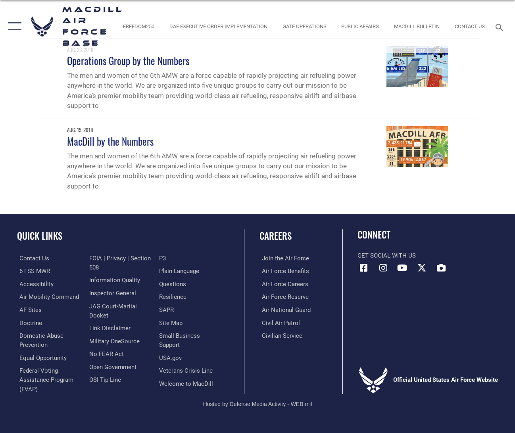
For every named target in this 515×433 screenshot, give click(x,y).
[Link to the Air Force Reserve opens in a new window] (282, 296)
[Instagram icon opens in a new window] (383, 268)
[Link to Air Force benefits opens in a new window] (283, 271)
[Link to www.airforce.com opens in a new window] (283, 258)
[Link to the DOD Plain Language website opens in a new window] (180, 283)
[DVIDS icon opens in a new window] (441, 268)
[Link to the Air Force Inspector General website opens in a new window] (111, 305)
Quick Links (39, 235)
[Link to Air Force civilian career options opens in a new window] (279, 334)
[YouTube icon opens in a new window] (402, 268)
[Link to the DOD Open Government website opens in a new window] (112, 378)
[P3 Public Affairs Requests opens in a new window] (163, 271)
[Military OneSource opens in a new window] (113, 352)
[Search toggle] (500, 26)
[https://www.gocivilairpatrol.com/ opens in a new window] (278, 321)
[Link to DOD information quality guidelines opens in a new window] (113, 292)
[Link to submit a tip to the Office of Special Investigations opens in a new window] (176, 258)
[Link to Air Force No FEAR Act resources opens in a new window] (105, 365)
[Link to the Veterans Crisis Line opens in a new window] (186, 372)
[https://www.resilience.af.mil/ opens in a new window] (173, 309)
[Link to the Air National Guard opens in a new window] (283, 309)
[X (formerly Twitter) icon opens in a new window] (422, 268)
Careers (275, 235)
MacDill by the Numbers (110, 141)
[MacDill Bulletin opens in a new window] (416, 26)
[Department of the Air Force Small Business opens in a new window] (191, 347)
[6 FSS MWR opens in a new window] (32, 271)
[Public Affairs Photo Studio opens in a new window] (360, 26)
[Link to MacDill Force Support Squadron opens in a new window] (187, 385)
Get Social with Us (386, 255)
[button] (13, 26)
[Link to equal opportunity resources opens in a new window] (40, 356)
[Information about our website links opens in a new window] (109, 339)
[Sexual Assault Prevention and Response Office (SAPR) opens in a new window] (167, 321)
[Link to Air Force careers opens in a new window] (282, 283)
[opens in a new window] (28, 309)
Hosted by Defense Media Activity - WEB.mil (257, 400)
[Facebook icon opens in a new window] (363, 268)
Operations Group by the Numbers (128, 61)
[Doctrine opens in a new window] (28, 321)
